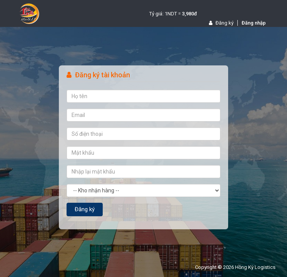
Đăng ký (221, 23)
